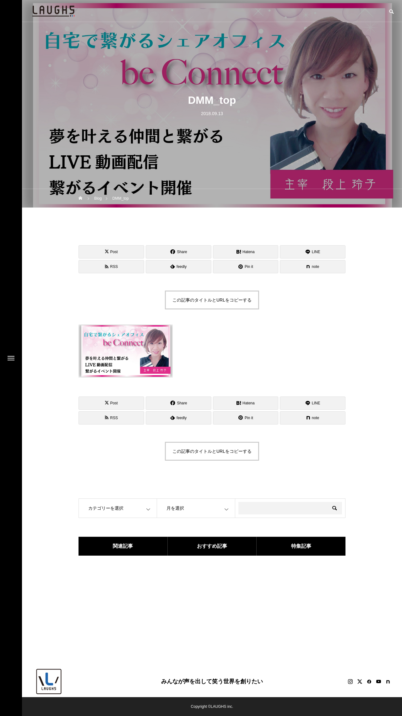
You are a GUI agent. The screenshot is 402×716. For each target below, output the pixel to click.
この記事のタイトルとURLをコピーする (212, 299)
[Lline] (312, 251)
